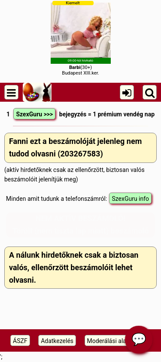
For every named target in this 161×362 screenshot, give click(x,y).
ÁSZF (20, 340)
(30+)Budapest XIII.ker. (81, 38)
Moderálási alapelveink (117, 340)
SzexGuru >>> (34, 114)
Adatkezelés (57, 340)
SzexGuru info (130, 198)
